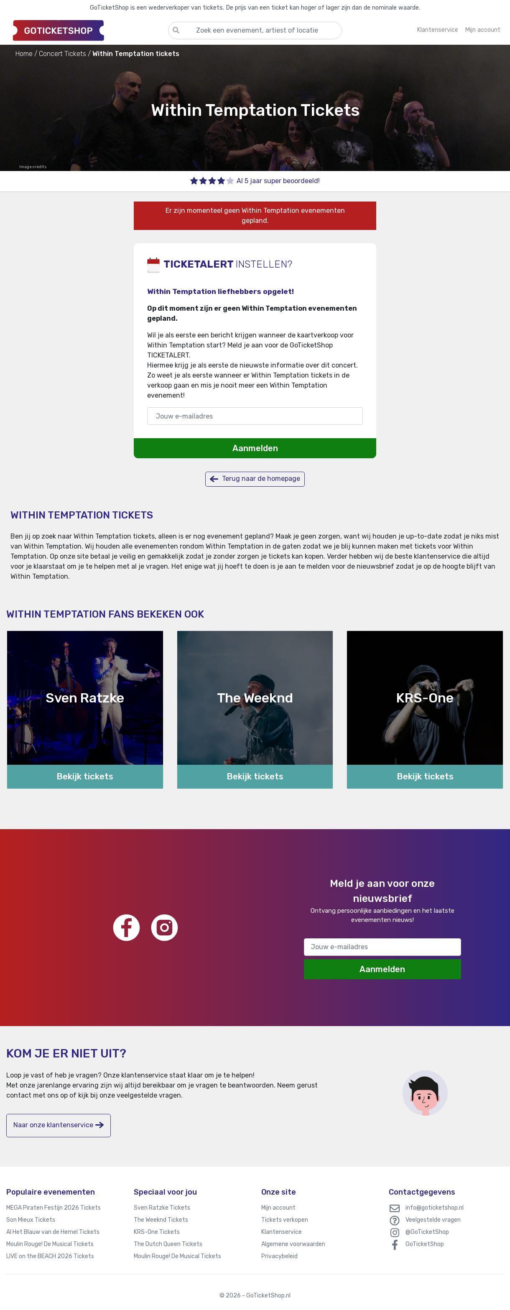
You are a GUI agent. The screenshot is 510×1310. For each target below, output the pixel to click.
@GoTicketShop (427, 1232)
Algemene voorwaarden (293, 1244)
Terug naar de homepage (255, 479)
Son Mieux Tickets (30, 1219)
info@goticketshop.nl (434, 1207)
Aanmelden (255, 448)
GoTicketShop (424, 1244)
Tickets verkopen (284, 1219)
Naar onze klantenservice (58, 1125)
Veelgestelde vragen (433, 1219)
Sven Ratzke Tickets (162, 1207)
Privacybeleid (279, 1256)
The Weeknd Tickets (161, 1219)
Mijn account (278, 1207)
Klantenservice (281, 1232)
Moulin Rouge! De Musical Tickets (50, 1244)
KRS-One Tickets (157, 1232)
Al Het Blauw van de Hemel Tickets (52, 1232)
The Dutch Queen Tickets (168, 1244)
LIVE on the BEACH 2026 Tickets (50, 1256)
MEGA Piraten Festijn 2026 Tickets (53, 1207)
